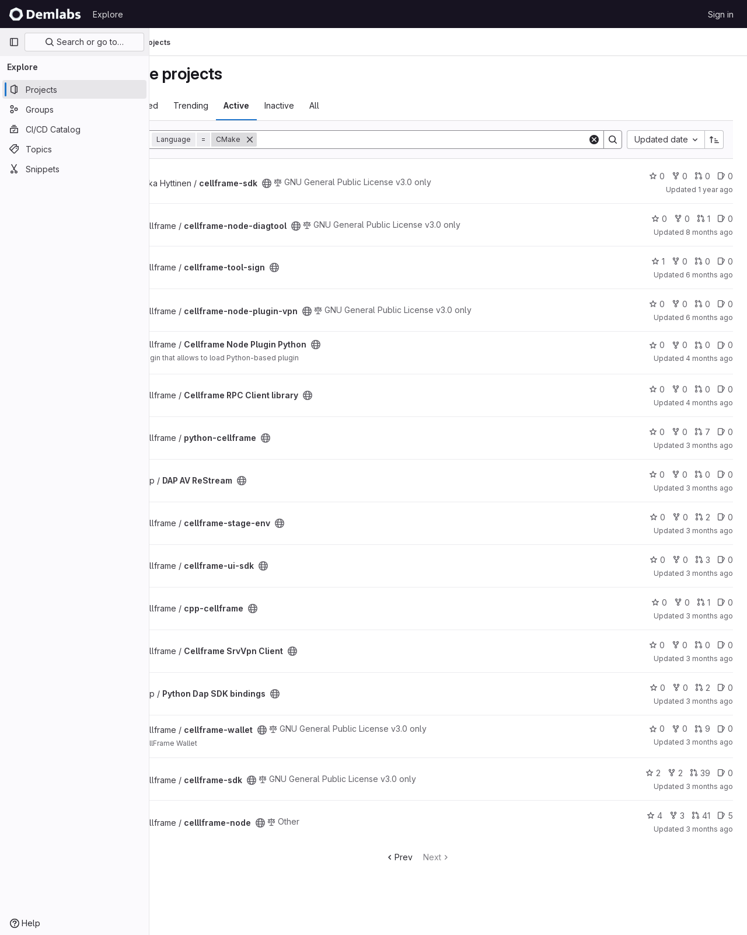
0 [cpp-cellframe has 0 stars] (659, 602)
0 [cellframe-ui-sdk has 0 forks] (680, 560)
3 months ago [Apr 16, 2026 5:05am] (709, 488)
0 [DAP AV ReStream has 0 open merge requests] (702, 474)
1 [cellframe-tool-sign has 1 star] (658, 261)
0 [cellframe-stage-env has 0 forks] (680, 517)
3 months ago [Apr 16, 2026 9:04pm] (709, 829)
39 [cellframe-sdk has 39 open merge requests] (700, 773)
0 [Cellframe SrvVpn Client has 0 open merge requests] (702, 645)
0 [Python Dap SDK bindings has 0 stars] (657, 688)
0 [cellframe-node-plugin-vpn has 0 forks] (679, 304)
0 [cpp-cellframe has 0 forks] (682, 602)
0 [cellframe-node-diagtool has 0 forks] (682, 219)
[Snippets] (74, 168)
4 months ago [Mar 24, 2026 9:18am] (709, 402)
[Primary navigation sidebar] (14, 42)
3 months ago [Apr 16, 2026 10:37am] (709, 658)
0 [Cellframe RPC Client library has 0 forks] (679, 389)
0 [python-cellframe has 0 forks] (679, 432)
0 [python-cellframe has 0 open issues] (725, 432)
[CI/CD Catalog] (74, 129)
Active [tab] (297, 105)
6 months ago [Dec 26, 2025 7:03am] (709, 274)
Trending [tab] (252, 105)
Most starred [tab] (195, 105)
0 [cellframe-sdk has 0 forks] (679, 176)
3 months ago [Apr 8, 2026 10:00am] (709, 445)
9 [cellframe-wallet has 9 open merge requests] (702, 729)
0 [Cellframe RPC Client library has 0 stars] (657, 389)
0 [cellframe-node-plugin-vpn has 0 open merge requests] (702, 304)
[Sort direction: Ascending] (714, 139)
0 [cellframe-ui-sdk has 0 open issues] (725, 560)
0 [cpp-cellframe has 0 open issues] (725, 602)
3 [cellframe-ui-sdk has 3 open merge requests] (702, 560)
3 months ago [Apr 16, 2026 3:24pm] (709, 742)
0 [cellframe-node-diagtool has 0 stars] (659, 219)
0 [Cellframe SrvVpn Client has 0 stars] (657, 645)
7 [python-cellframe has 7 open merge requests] (702, 432)
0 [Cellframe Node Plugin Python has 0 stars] (657, 345)
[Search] (452, 140)
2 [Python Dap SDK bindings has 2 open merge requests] (702, 688)
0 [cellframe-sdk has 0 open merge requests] (702, 176)
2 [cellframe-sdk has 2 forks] (675, 773)
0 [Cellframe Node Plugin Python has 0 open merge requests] (702, 345)
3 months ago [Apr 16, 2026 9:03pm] (709, 786)
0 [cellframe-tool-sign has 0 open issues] (725, 261)
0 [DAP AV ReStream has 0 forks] (679, 474)
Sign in (721, 14)
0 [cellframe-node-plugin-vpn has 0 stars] (657, 304)
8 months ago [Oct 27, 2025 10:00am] (709, 232)
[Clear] (594, 140)
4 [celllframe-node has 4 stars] (654, 816)
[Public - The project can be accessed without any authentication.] (328, 183)
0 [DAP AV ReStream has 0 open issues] (725, 474)
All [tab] (376, 105)
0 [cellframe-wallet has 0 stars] (657, 729)
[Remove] (311, 140)
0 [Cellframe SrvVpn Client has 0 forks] (679, 645)
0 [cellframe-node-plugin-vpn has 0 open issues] (725, 304)
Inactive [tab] (340, 105)
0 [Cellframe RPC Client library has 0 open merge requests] (702, 389)
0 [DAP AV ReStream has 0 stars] (657, 474)
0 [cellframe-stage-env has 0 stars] (657, 517)
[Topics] (74, 149)
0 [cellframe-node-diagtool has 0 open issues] (725, 219)
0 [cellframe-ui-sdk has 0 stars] (657, 560)
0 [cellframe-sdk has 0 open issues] (725, 176)
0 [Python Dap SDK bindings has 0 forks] (680, 688)
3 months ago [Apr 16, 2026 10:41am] (709, 701)
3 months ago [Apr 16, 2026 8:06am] (709, 573)
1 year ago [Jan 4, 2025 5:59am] (715, 189)
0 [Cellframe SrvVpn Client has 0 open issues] (725, 645)
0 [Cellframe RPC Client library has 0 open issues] (725, 389)
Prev (429, 857)
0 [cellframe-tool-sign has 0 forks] (679, 261)
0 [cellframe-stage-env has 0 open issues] (725, 517)
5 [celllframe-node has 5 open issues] (725, 816)
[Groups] (74, 109)
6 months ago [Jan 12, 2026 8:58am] (709, 317)
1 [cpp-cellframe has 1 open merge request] (703, 602)
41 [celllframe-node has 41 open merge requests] (701, 816)
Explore (108, 14)
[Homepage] (44, 14)
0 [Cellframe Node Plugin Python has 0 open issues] (725, 345)
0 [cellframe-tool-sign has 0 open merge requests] (702, 261)
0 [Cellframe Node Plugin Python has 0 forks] (679, 345)
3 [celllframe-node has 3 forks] (677, 816)
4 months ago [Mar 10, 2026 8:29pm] (709, 358)
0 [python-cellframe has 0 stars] (657, 432)
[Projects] (74, 89)
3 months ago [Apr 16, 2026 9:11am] (709, 615)
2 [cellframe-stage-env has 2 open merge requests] (702, 517)
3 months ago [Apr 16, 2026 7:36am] (709, 530)
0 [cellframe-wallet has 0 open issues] (725, 729)
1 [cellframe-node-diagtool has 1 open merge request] (703, 219)
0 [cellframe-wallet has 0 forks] (679, 729)
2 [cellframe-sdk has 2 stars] (653, 773)
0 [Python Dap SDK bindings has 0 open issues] (725, 688)
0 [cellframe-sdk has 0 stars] (657, 176)
